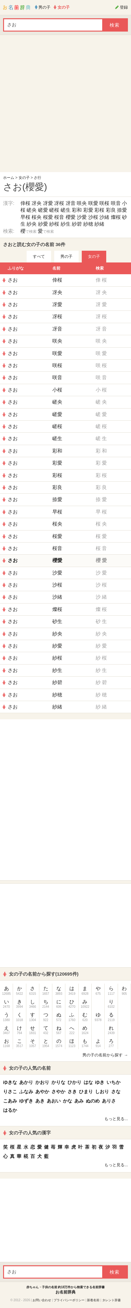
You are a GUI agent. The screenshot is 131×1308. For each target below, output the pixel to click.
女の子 (24, 177)
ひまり (86, 1091)
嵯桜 (54, 210)
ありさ (109, 1100)
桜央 (36, 217)
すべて (39, 256)
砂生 (57, 621)
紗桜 (54, 224)
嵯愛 (43, 210)
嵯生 (66, 210)
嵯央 (32, 210)
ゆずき (26, 1100)
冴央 (36, 203)
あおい (54, 1100)
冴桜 (59, 203)
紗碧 (77, 224)
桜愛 (48, 217)
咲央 (82, 203)
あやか (42, 1091)
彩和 (77, 210)
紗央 (32, 224)
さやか (58, 1091)
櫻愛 (71, 217)
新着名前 (93, 1300)
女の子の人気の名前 (27, 1068)
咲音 (116, 203)
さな (115, 1091)
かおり (42, 1082)
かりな (58, 1082)
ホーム (8, 177)
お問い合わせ (42, 1300)
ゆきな (10, 1082)
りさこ (10, 1091)
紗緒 (99, 224)
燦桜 (116, 217)
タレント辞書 (111, 1300)
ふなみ (26, 1091)
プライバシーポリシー (69, 1300)
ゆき (99, 1082)
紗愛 (43, 224)
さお (13, 280)
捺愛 (122, 210)
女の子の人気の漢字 (27, 1132)
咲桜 (104, 203)
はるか (10, 1110)
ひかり (74, 1082)
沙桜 (93, 217)
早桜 (25, 217)
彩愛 (88, 210)
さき (72, 1091)
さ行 (37, 177)
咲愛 (93, 203)
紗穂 (88, 224)
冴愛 (48, 203)
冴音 (71, 203)
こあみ (10, 1100)
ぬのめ (93, 1100)
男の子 (66, 256)
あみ (79, 1100)
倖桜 (25, 203)
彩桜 (99, 210)
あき (40, 1100)
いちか (113, 1082)
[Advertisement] (64, 105)
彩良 (111, 210)
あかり (26, 1082)
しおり (102, 1091)
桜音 (59, 217)
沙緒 (104, 217)
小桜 (57, 389)
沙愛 (82, 217)
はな (88, 1082)
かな (67, 1100)
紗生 (66, 224)
